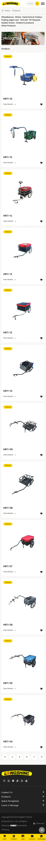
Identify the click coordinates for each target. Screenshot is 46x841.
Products (16, 10)
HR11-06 (8, 624)
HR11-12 (7, 332)
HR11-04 (8, 741)
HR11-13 (7, 274)
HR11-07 (7, 566)
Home (7, 10)
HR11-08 (8, 507)
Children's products (25, 22)
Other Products (8, 25)
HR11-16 (7, 98)
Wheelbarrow (7, 17)
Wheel (18, 17)
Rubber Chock (8, 22)
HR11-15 (7, 157)
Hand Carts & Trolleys (32, 17)
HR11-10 (7, 390)
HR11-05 (8, 683)
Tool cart (24, 20)
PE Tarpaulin (34, 20)
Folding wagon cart (10, 20)
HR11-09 (8, 449)
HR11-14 (7, 215)
